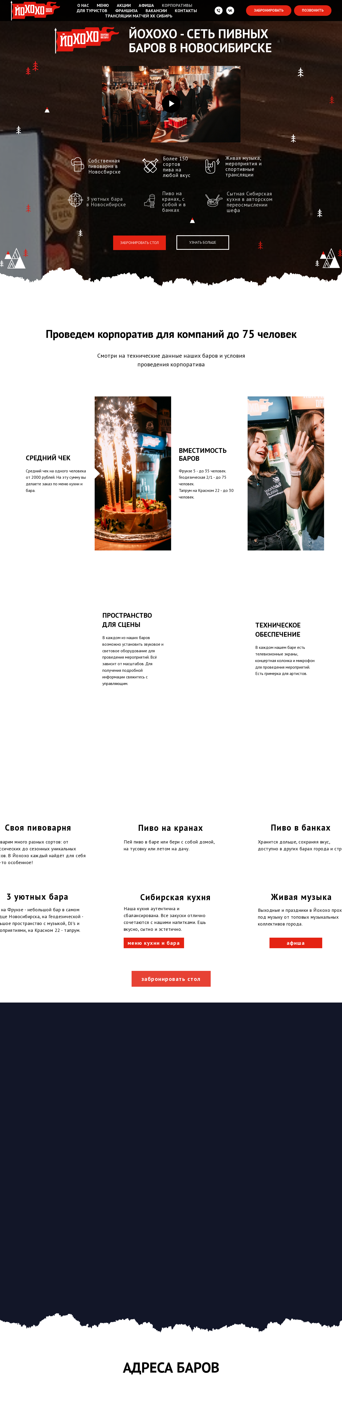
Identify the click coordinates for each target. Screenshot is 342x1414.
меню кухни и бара (154, 755)
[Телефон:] (219, 11)
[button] (268, 10)
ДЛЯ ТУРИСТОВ (92, 10)
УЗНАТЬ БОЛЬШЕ (202, 242)
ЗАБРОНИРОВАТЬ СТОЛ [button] (139, 242)
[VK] (230, 11)
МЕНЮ (103, 5)
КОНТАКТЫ (186, 10)
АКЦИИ (124, 5)
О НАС (83, 5)
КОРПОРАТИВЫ (177, 5)
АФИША (146, 5)
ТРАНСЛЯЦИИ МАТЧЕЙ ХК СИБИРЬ (138, 15)
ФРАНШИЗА (126, 10)
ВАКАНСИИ (156, 10)
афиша (296, 755)
